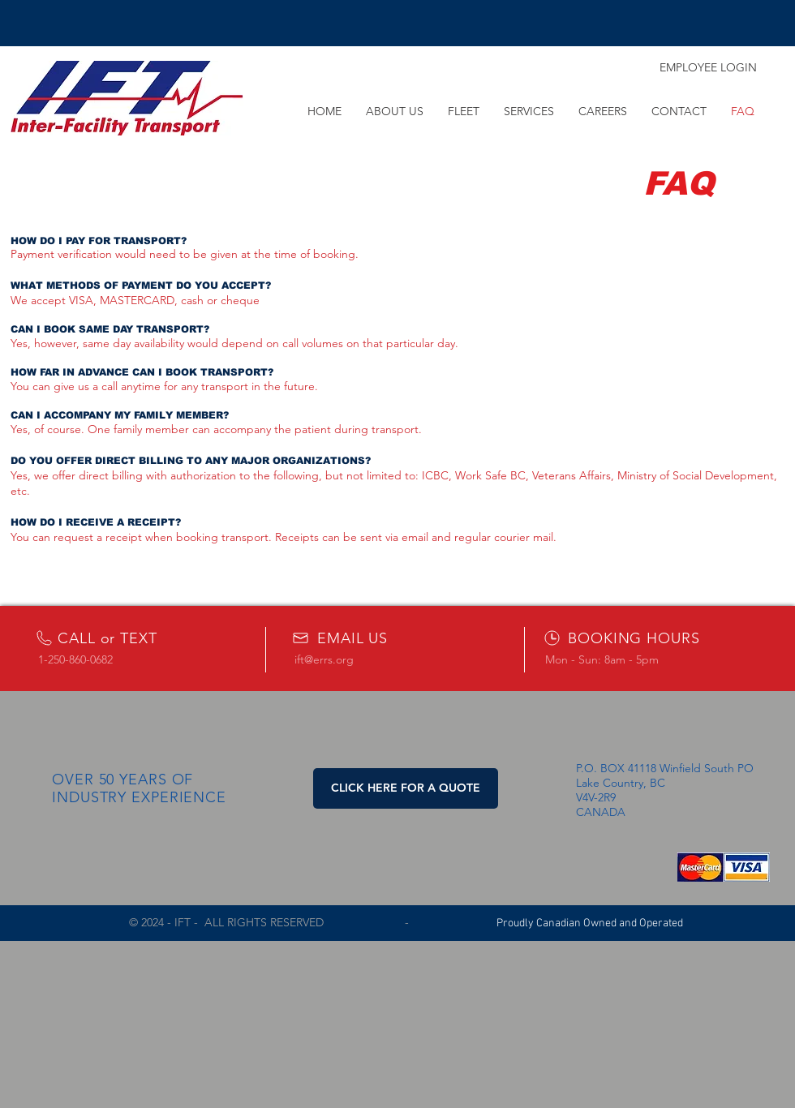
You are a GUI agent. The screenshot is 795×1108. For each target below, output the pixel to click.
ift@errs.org (324, 659)
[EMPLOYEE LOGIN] (708, 68)
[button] (405, 788)
